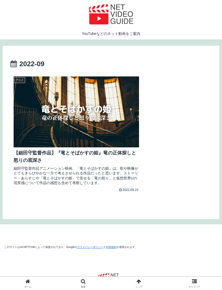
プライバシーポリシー (90, 230)
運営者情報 (76, 274)
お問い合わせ (144, 274)
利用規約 (111, 230)
